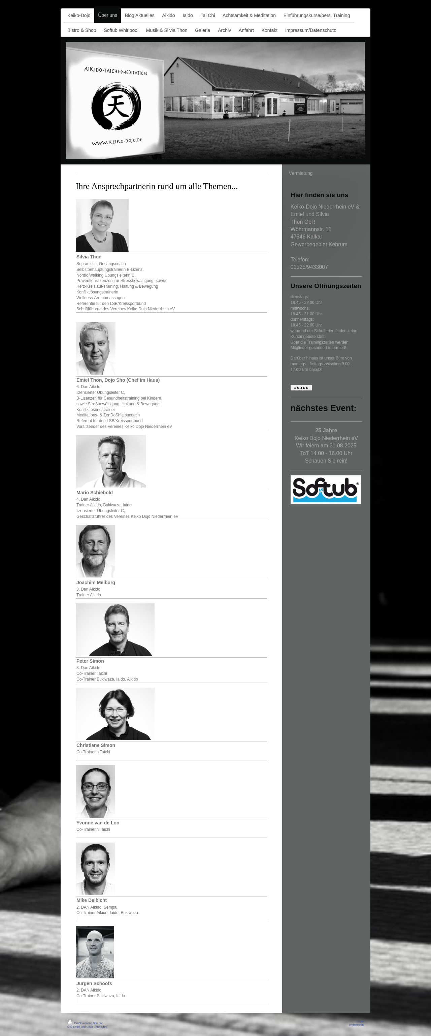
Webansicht (356, 1025)
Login (360, 1021)
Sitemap (98, 1023)
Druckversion (79, 1023)
